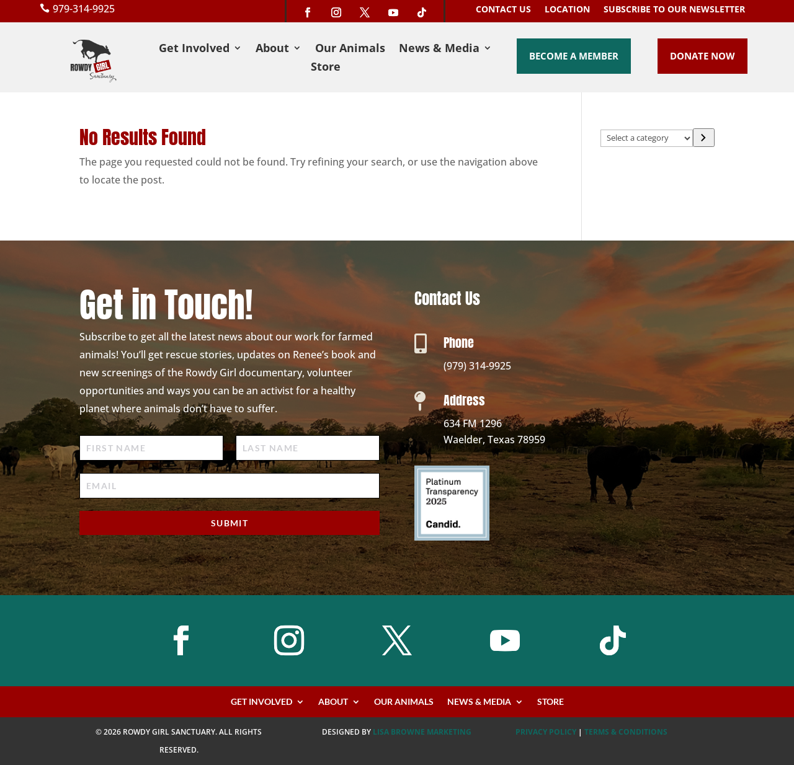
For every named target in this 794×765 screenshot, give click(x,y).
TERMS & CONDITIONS (625, 732)
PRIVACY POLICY (545, 732)
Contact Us (503, 10)
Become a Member (573, 56)
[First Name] (151, 448)
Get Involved (194, 49)
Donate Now (702, 56)
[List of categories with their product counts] (646, 138)
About (272, 49)
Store (326, 68)
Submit (229, 523)
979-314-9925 (84, 8)
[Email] (229, 485)
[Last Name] (308, 448)
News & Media (439, 49)
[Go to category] (704, 137)
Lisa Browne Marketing (422, 732)
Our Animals (350, 49)
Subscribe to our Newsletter (674, 10)
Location (567, 10)
